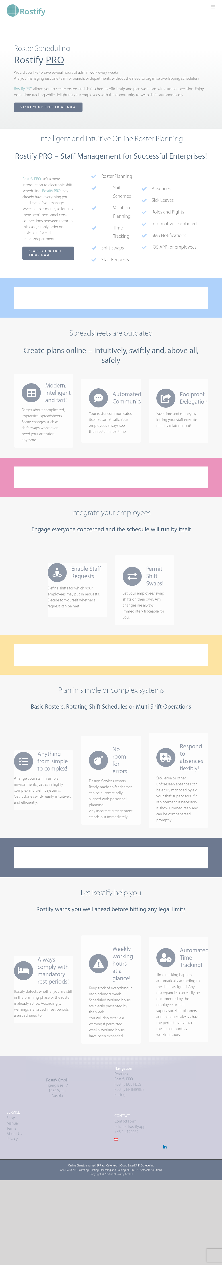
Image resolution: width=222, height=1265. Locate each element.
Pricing (120, 1095)
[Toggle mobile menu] (213, 6)
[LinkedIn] (165, 1146)
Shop (11, 1118)
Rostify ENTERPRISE (129, 1090)
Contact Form (125, 1121)
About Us (14, 1134)
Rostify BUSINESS (127, 1085)
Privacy (12, 1139)
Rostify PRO (123, 1079)
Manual (13, 1123)
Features (121, 1074)
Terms (11, 1129)
